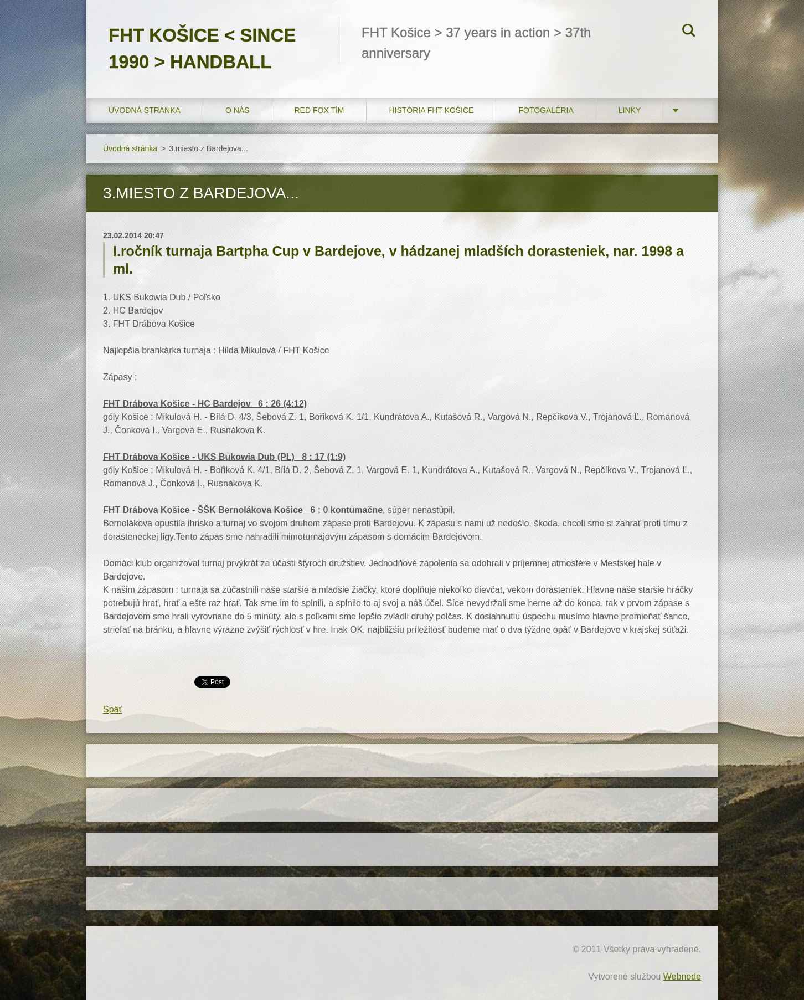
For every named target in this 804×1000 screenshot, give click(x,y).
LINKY (630, 110)
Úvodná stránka (145, 110)
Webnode (682, 976)
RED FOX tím (319, 110)
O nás (237, 110)
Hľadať (688, 32)
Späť (112, 709)
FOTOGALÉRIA (545, 110)
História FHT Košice (431, 110)
